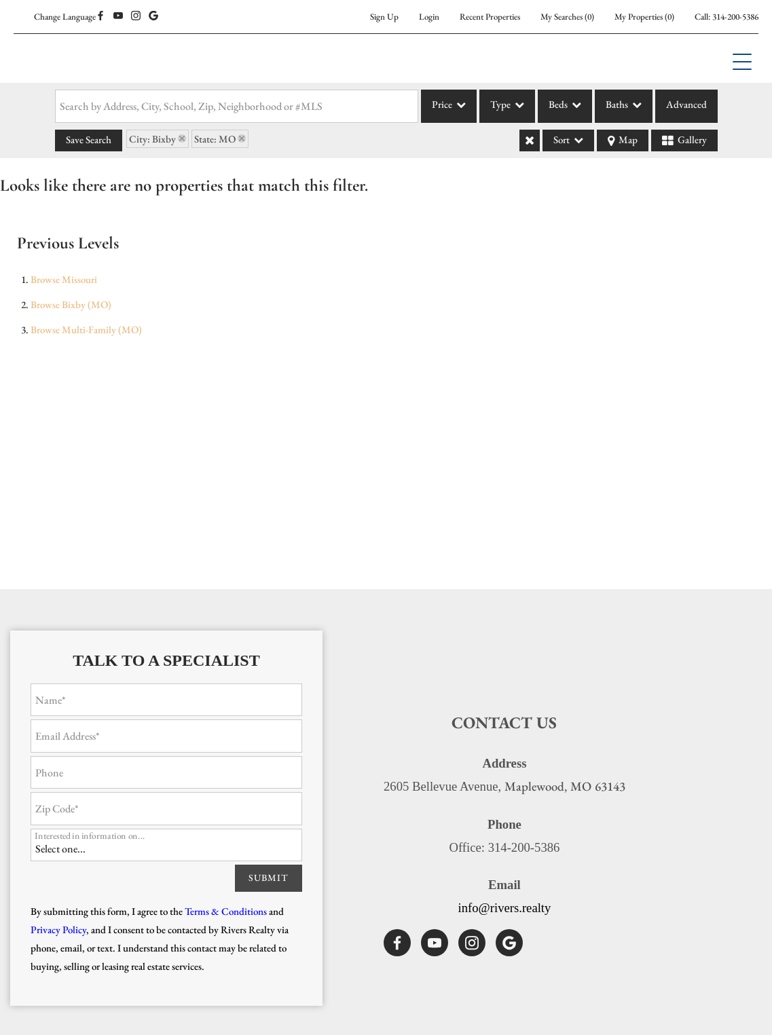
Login (429, 16)
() (567, 16)
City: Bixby (152, 138)
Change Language (65, 16)
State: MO (215, 138)
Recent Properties (490, 16)
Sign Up (384, 16)
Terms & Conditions (226, 911)
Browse (64, 279)
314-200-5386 (735, 16)
